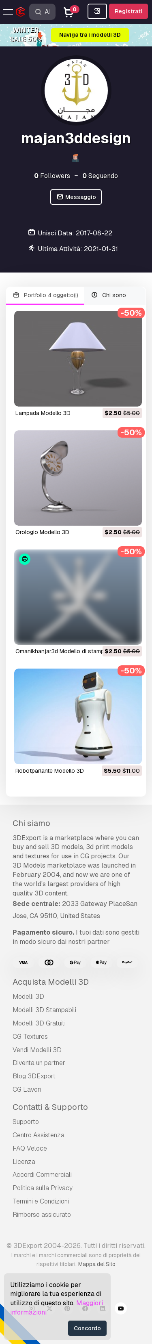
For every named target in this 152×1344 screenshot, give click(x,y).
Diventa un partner (39, 1063)
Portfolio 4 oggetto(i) (45, 295)
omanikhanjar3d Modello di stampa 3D (65, 651)
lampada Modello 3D (43, 413)
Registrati (128, 11)
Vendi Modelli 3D (37, 1050)
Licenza (24, 1161)
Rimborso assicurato (42, 1214)
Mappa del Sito (97, 1264)
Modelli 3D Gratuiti (39, 1023)
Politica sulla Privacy (43, 1188)
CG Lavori (27, 1089)
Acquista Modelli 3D (51, 982)
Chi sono (108, 295)
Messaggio (76, 197)
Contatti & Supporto (50, 1107)
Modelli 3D (28, 996)
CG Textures (30, 1036)
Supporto (26, 1122)
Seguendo (100, 176)
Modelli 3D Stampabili (44, 1010)
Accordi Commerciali (42, 1174)
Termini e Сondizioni (41, 1201)
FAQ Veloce (30, 1148)
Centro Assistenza (38, 1135)
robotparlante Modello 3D (49, 770)
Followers (52, 176)
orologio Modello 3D (42, 532)
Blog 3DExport (34, 1076)
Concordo (87, 1328)
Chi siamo (31, 823)
